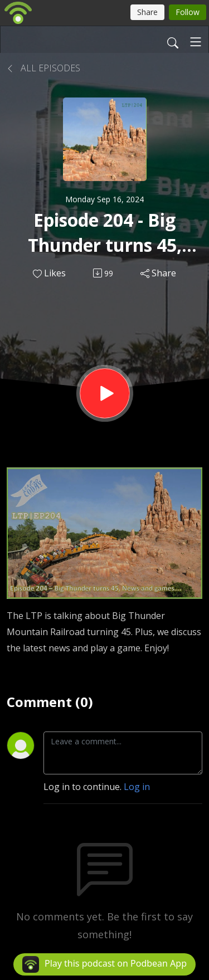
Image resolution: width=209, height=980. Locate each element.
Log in (137, 787)
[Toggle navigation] (195, 41)
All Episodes (43, 68)
